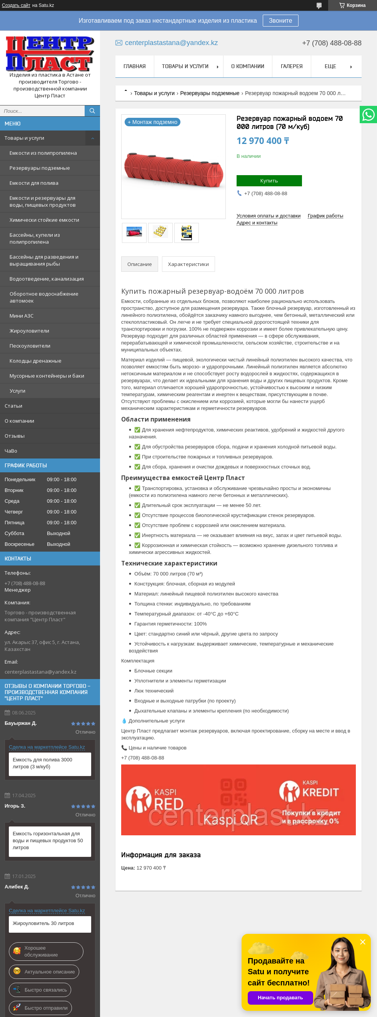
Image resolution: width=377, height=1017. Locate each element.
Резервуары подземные (40, 167)
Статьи (13, 405)
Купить (269, 180)
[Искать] (92, 111)
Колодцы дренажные (36, 360)
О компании (19, 420)
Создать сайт (16, 5)
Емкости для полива (34, 182)
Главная (134, 66)
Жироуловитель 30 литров (43, 923)
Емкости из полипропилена (43, 152)
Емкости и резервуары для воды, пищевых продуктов (43, 201)
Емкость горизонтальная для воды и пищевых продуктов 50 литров (48, 840)
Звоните (280, 20)
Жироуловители (29, 330)
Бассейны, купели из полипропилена (35, 238)
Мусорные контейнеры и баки (47, 375)
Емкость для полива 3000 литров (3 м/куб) (42, 763)
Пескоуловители (30, 345)
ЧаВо (11, 450)
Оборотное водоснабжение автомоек (44, 297)
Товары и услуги (24, 137)
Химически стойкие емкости (44, 219)
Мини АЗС (21, 315)
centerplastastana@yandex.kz (41, 671)
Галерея (292, 66)
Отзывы (15, 435)
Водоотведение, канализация (47, 278)
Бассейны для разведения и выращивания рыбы (44, 260)
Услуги (17, 390)
